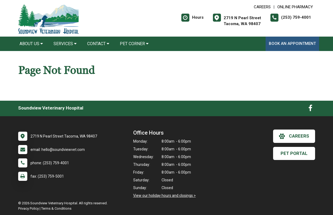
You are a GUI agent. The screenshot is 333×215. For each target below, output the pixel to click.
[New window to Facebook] (310, 109)
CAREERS (262, 7)
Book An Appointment (292, 43)
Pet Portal (294, 153)
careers (294, 136)
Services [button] (64, 43)
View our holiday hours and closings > (164, 195)
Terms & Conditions (56, 208)
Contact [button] (98, 43)
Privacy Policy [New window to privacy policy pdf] (28, 208)
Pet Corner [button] (134, 43)
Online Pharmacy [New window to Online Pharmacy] (295, 7)
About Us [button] (31, 43)
